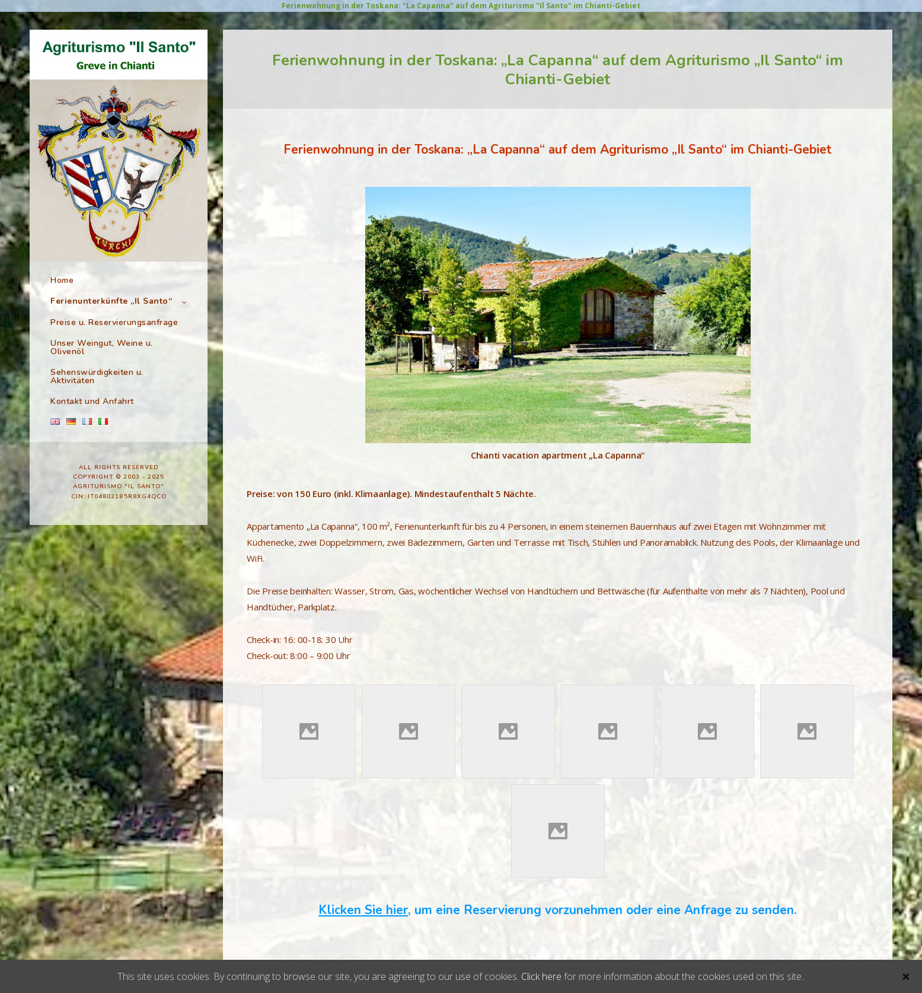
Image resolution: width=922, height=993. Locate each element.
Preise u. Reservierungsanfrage (114, 388)
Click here (541, 976)
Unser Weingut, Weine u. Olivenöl (101, 413)
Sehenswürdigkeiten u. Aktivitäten (96, 442)
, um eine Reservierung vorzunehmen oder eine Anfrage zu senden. (557, 910)
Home (62, 280)
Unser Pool (79, 370)
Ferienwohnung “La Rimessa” (111, 320)
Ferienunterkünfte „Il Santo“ (111, 301)
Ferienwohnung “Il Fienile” (106, 353)
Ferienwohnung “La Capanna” (114, 337)
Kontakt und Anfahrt (92, 467)
